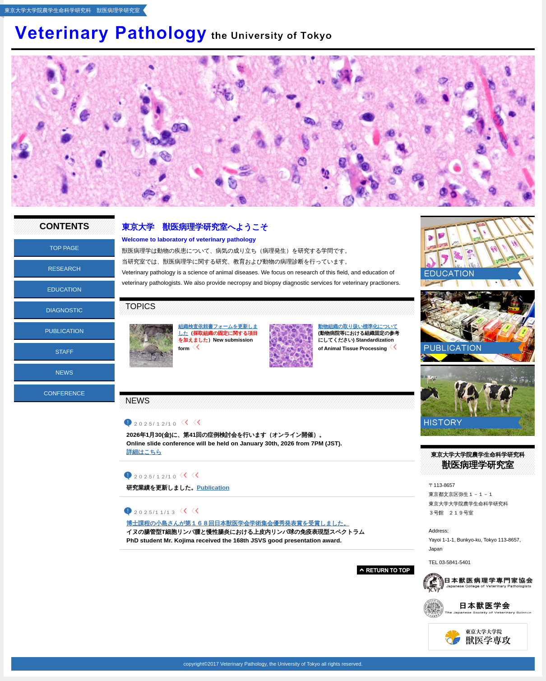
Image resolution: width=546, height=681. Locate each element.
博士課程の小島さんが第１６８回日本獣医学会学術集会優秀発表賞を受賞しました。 (237, 523)
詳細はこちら (144, 452)
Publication (213, 487)
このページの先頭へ (385, 569)
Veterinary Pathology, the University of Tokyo (231, 32)
